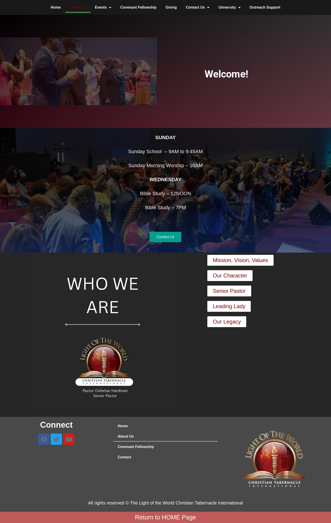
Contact (124, 457)
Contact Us (197, 7)
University (229, 7)
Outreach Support (265, 7)
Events (103, 7)
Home (56, 7)
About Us (78, 7)
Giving (171, 7)
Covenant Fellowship (138, 7)
